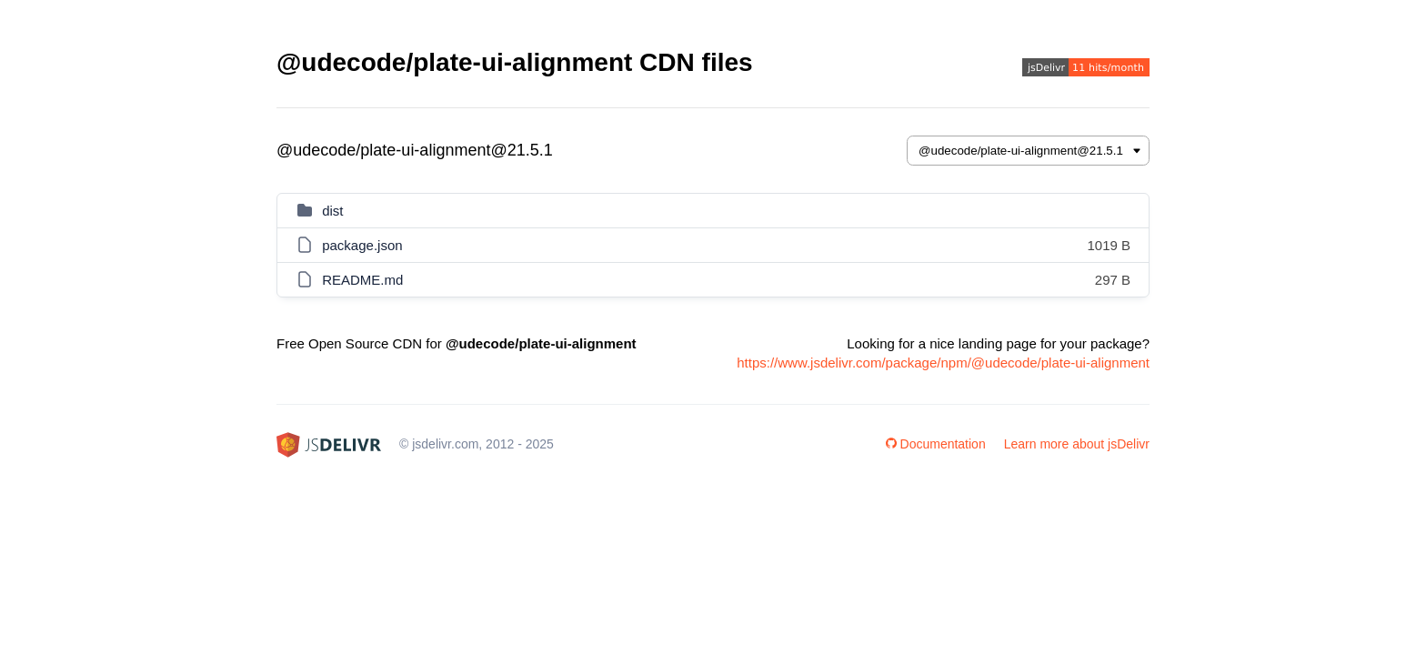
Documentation (936, 444)
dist (332, 210)
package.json (362, 245)
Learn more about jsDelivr (1077, 444)
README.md (362, 279)
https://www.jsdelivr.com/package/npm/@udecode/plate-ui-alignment (943, 362)
